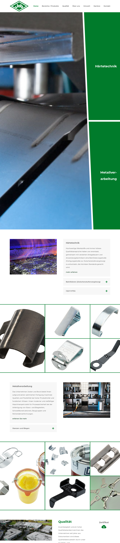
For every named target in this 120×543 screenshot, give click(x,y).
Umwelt (86, 6)
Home (35, 6)
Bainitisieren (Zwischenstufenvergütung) (83, 282)
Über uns (76, 6)
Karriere (97, 6)
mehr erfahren (71, 272)
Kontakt (107, 6)
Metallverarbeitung (22, 386)
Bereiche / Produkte (50, 6)
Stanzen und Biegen (21, 428)
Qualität (65, 6)
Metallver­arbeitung (108, 175)
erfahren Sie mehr (19, 419)
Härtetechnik (106, 66)
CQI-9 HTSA (70, 291)
